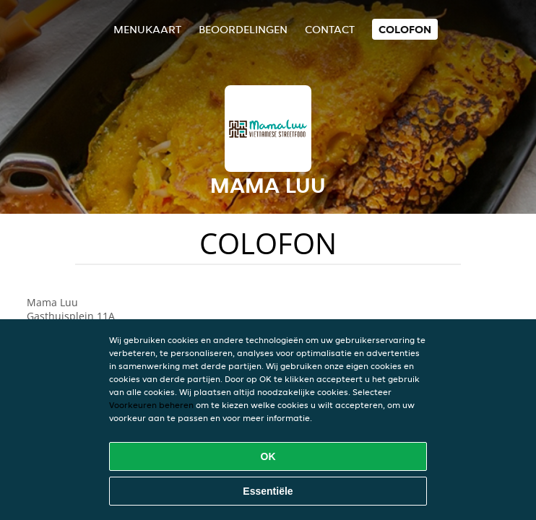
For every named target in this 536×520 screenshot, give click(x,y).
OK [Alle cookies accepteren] (268, 456)
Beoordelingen (243, 29)
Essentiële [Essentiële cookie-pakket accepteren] (268, 491)
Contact (330, 29)
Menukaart (147, 29)
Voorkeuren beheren (151, 404)
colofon (405, 29)
